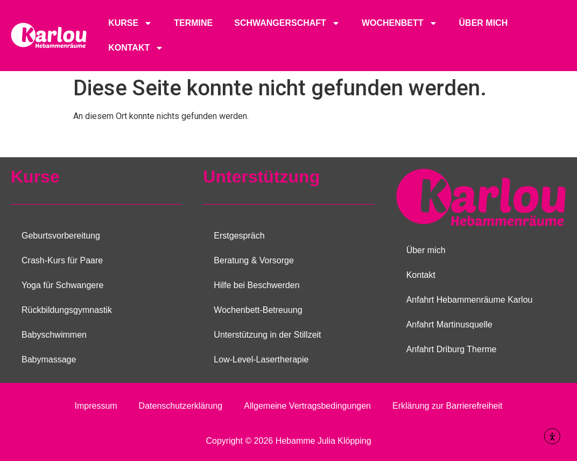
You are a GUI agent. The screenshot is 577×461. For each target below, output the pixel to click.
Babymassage (49, 359)
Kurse (130, 23)
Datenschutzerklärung (181, 405)
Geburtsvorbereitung (61, 235)
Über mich (483, 22)
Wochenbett (400, 23)
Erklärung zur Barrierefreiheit (447, 405)
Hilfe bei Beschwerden (256, 285)
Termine (193, 22)
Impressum (95, 405)
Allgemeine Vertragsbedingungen (307, 405)
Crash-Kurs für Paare (62, 260)
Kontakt (136, 48)
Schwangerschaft (287, 23)
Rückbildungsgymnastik (67, 310)
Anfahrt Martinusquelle (449, 324)
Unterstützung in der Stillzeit (267, 334)
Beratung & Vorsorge (254, 260)
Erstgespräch (239, 235)
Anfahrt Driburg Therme (451, 349)
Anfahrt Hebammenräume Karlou (469, 299)
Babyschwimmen (54, 334)
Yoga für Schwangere (62, 285)
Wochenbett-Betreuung (258, 310)
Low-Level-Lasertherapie (261, 359)
